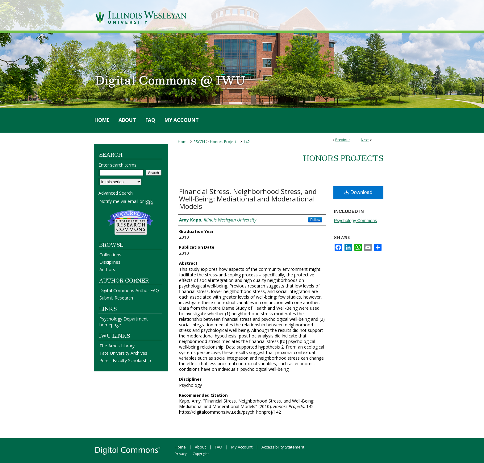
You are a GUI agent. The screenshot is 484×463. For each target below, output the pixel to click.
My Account (241, 447)
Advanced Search (115, 193)
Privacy (181, 453)
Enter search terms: (117, 165)
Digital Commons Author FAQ (129, 290)
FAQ (218, 447)
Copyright (201, 453)
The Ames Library (117, 346)
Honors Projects (224, 141)
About (200, 447)
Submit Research (116, 298)
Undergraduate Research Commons (130, 222)
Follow (315, 219)
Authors (107, 269)
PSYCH (199, 141)
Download (358, 192)
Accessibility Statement (282, 447)
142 (246, 141)
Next (365, 140)
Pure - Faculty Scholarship (125, 360)
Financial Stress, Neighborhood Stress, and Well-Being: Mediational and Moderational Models (248, 199)
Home (183, 141)
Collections (110, 255)
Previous (342, 140)
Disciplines (109, 262)
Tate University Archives (123, 353)
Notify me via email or (126, 201)
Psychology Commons (355, 220)
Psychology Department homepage (123, 322)
